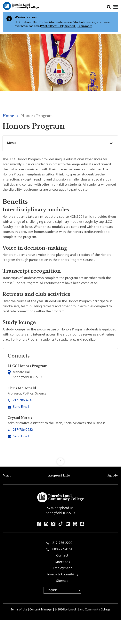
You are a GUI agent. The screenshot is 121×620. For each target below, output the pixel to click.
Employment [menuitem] (62, 568)
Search (109, 7)
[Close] (115, 7)
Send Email (21, 406)
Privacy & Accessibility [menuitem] (62, 574)
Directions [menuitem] (62, 562)
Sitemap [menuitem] (62, 581)
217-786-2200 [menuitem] (62, 543)
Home (8, 116)
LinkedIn (68, 523)
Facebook (39, 523)
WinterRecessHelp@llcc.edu (58, 26)
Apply (113, 475)
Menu (11, 143)
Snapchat (82, 523)
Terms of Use (19, 609)
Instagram (46, 523)
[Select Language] (62, 590)
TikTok (61, 523)
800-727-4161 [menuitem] (62, 549)
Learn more (84, 26)
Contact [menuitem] (62, 555)
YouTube (75, 523)
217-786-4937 (23, 400)
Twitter (53, 523)
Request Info (59, 475)
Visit (7, 475)
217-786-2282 (23, 430)
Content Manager (40, 609)
